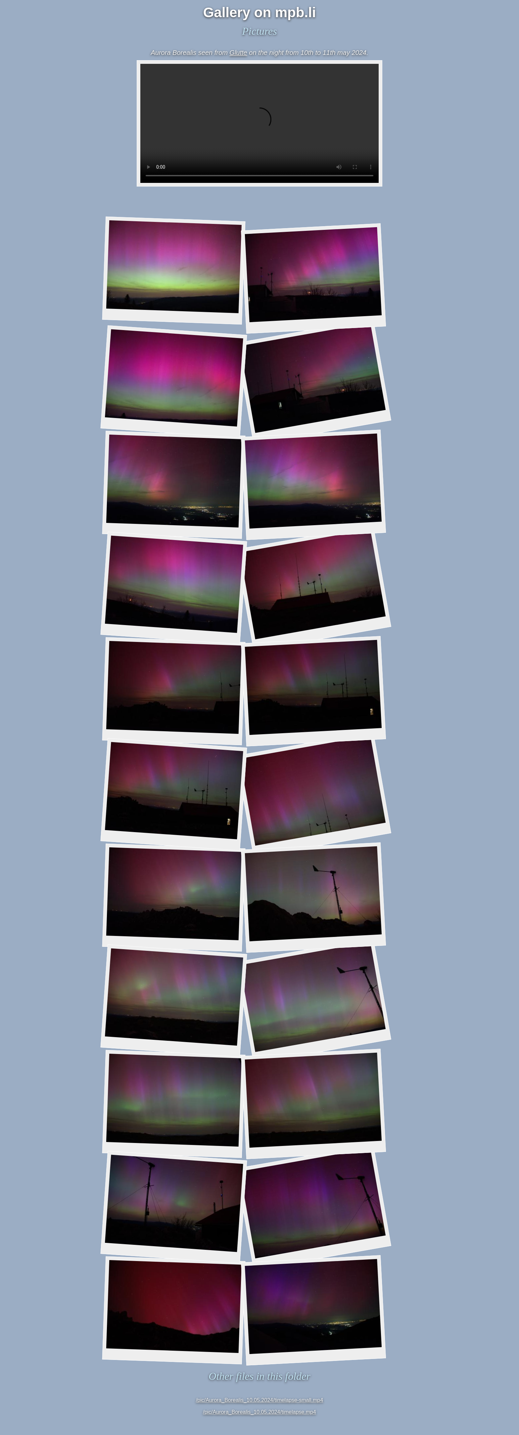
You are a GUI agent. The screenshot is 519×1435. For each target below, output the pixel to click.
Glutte (238, 52)
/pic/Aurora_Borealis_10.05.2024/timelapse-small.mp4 (259, 1400)
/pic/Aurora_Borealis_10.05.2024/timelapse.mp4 (259, 1412)
